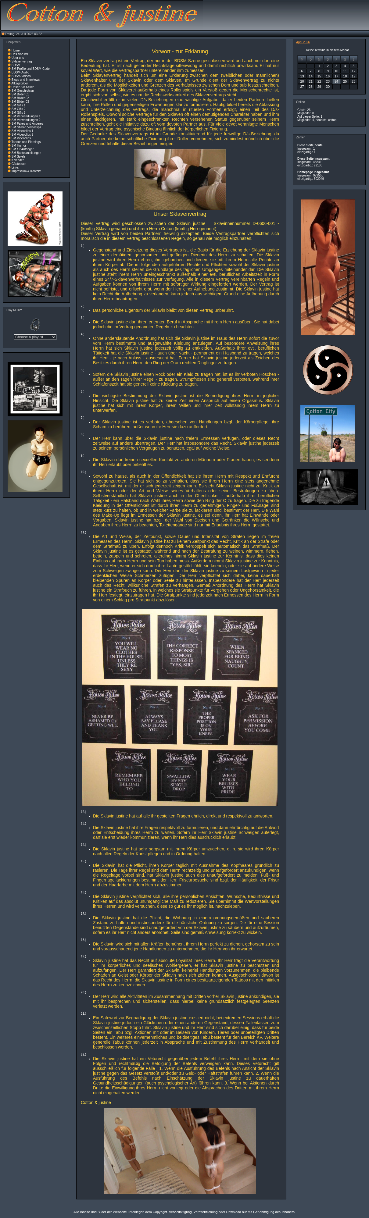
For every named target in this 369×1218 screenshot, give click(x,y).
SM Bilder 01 (20, 94)
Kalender (18, 160)
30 (328, 86)
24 (336, 81)
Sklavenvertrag (22, 61)
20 (302, 81)
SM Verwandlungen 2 (26, 120)
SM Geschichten (23, 90)
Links (15, 167)
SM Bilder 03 (20, 101)
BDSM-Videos (21, 76)
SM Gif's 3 (19, 112)
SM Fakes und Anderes (27, 123)
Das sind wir (20, 54)
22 (319, 81)
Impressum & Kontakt (26, 171)
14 (311, 76)
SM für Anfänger (23, 149)
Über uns (18, 57)
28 (311, 86)
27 (302, 86)
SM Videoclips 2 (23, 134)
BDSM (16, 65)
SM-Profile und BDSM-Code (31, 68)
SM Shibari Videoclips (26, 127)
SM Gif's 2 (19, 109)
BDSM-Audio (20, 72)
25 (345, 81)
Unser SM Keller (23, 87)
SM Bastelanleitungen (26, 153)
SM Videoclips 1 (23, 131)
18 (345, 76)
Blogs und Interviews (26, 79)
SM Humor (19, 145)
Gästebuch (19, 164)
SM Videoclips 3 (23, 138)
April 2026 (303, 42)
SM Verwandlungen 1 (26, 116)
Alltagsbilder (19, 83)
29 (319, 86)
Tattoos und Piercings (26, 142)
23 (328, 81)
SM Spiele (19, 156)
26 (353, 81)
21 (311, 81)
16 (328, 76)
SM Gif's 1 (19, 105)
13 (302, 76)
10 (336, 71)
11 (345, 71)
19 (353, 76)
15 (319, 76)
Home (16, 50)
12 (353, 71)
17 (336, 76)
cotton (332, 120)
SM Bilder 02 (20, 98)
